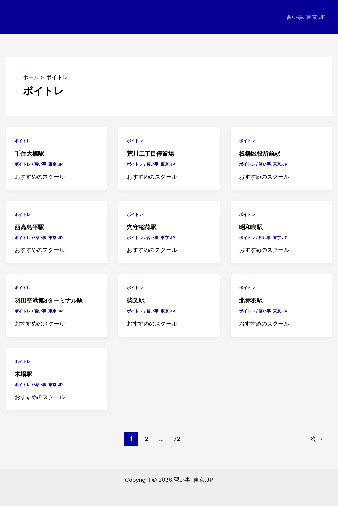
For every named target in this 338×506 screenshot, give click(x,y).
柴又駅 (136, 300)
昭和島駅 (251, 226)
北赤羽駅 (251, 300)
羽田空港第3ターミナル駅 (50, 300)
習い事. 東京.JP (306, 17)
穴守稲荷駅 (142, 226)
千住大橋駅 (30, 153)
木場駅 (24, 373)
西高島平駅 (30, 226)
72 (176, 438)
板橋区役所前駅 (260, 153)
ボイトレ (23, 140)
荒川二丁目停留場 (151, 153)
